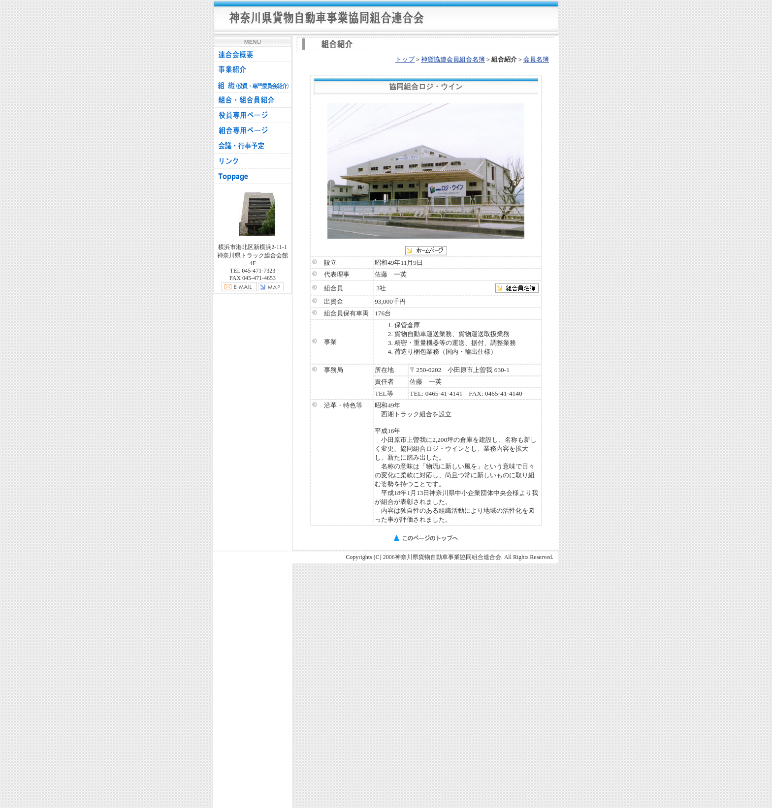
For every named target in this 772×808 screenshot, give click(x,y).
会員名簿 (536, 59)
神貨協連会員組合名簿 (453, 59)
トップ (405, 59)
